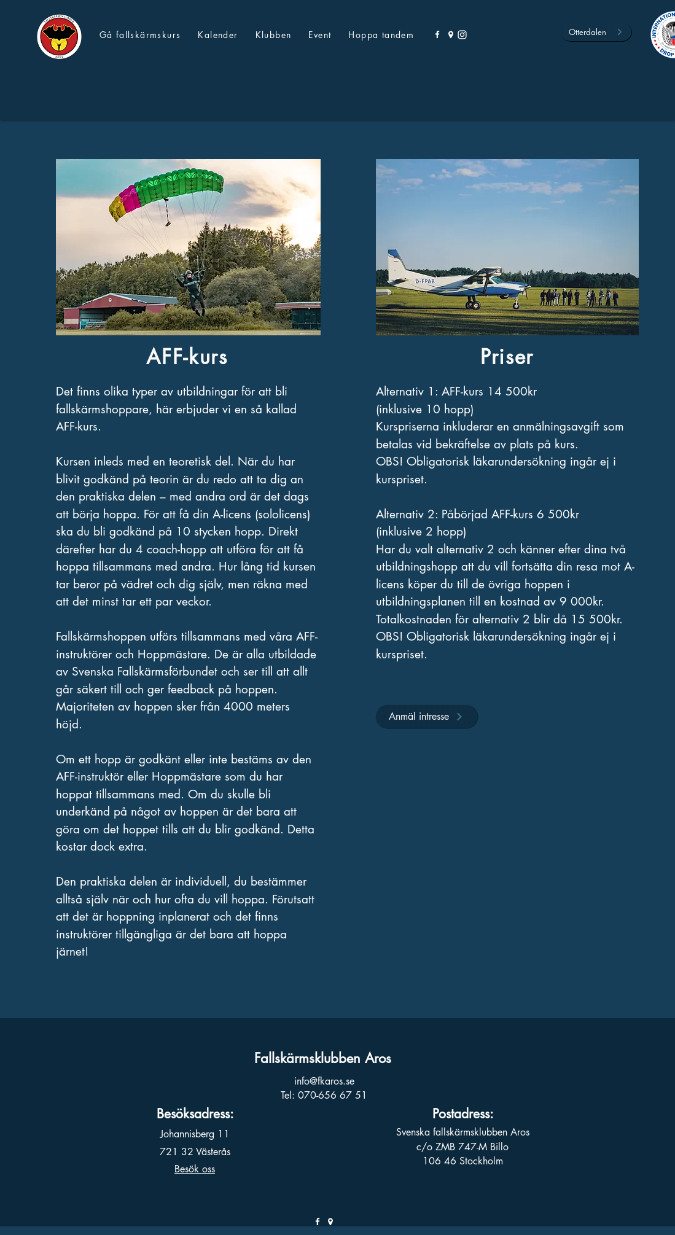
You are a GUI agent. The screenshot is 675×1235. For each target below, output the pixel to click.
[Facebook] (437, 34)
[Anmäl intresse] (426, 716)
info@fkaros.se (324, 1081)
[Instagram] (462, 35)
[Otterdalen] (596, 32)
